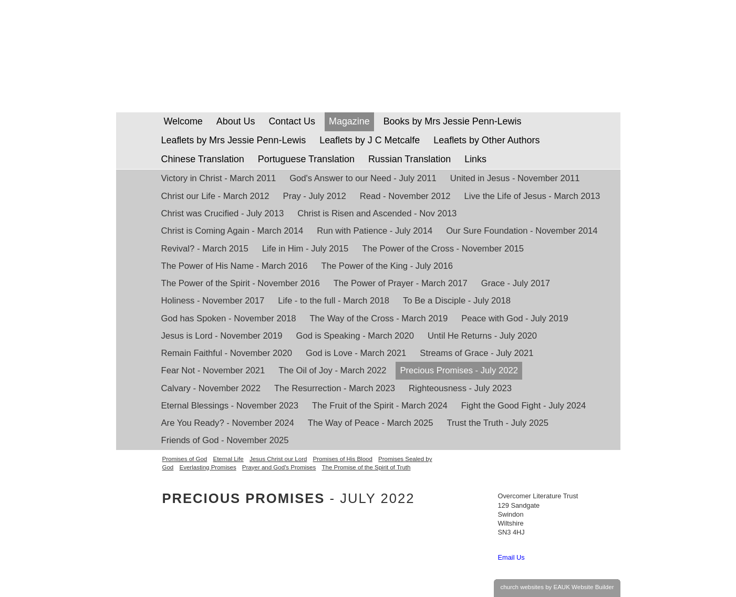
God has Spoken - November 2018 (228, 318)
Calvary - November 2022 (211, 388)
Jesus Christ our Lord (278, 459)
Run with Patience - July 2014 (374, 231)
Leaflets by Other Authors (486, 140)
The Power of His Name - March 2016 (234, 266)
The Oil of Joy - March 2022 (332, 370)
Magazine (349, 121)
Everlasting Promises (207, 467)
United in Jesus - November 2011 (515, 178)
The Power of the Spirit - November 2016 (240, 283)
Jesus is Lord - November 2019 (222, 336)
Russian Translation (409, 159)
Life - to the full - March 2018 (333, 301)
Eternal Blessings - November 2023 (230, 406)
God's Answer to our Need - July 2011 (362, 178)
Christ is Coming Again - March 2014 (232, 231)
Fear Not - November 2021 (213, 370)
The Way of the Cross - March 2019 (378, 318)
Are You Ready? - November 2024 (227, 423)
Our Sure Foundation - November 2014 (521, 231)
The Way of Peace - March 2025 (370, 423)
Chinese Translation (202, 159)
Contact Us (291, 121)
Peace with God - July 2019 (514, 318)
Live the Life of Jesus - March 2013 (532, 196)
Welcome (182, 121)
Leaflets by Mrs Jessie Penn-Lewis (233, 140)
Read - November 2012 (405, 196)
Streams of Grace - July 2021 (476, 353)
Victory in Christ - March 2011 (218, 178)
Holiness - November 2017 (213, 301)
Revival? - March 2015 (204, 249)
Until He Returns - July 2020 (482, 336)
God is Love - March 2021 (356, 353)
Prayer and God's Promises (279, 467)
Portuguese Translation (306, 159)
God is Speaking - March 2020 (355, 336)
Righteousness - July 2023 (460, 388)
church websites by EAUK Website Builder (557, 587)
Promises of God (185, 459)
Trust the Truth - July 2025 (497, 423)
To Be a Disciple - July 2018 (457, 301)
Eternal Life (228, 459)
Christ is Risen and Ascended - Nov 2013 (377, 213)
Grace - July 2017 (515, 283)
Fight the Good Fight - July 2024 (523, 406)
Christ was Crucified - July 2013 (222, 213)
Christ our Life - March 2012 (215, 196)
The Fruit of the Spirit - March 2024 (380, 406)
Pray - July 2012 (314, 196)
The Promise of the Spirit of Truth (366, 467)
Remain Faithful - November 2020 (227, 353)
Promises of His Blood (342, 459)
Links (475, 159)
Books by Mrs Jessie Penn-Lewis (452, 121)
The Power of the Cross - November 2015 (443, 249)
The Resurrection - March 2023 (334, 388)
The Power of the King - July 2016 (387, 266)
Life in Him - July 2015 (305, 249)
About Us (235, 121)
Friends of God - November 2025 (225, 440)
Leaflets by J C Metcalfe (369, 140)
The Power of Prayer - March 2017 (401, 283)
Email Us (511, 557)
